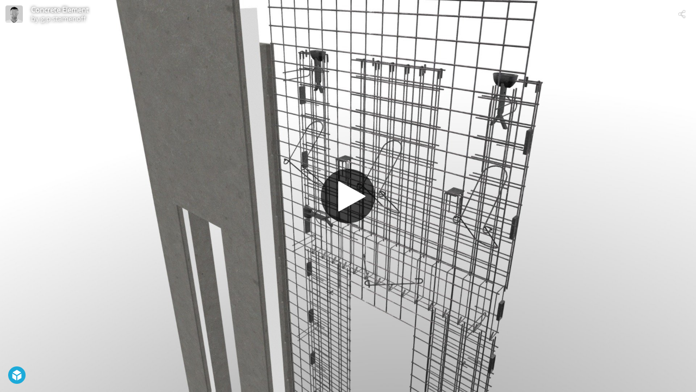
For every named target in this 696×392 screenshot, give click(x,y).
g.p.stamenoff (63, 18)
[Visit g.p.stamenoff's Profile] (14, 14)
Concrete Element (60, 10)
